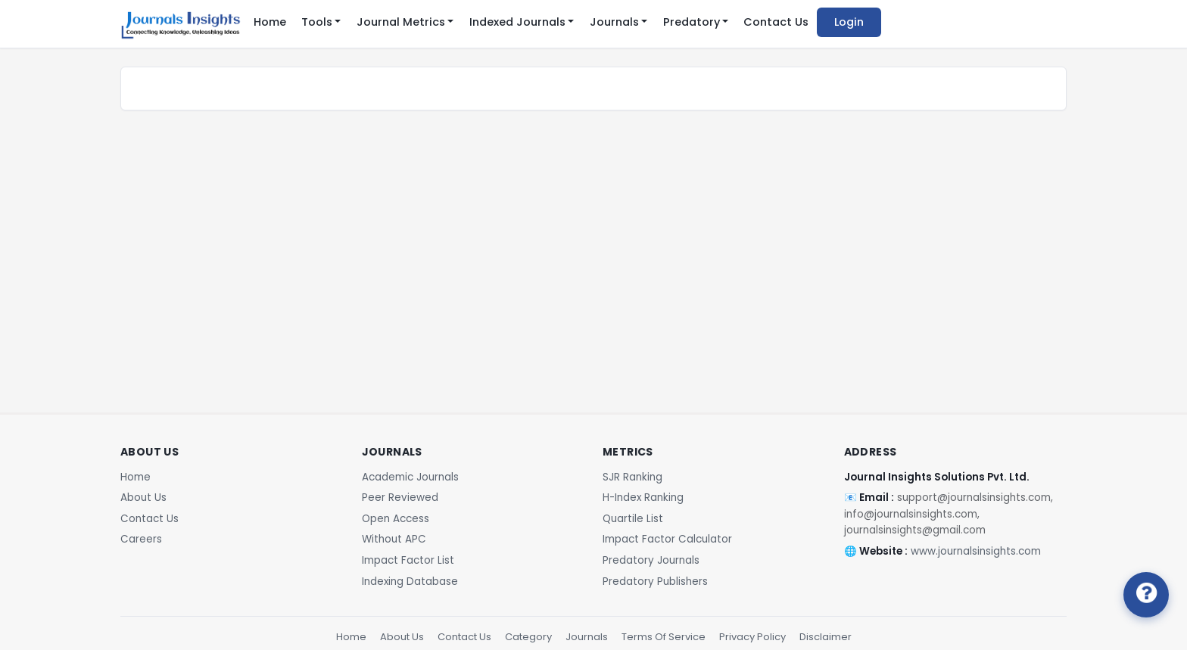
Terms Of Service (664, 637)
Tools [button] (316, 22)
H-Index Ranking (643, 497)
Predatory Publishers (655, 581)
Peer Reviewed (400, 497)
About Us (143, 497)
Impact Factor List (408, 560)
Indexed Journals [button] (517, 22)
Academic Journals (410, 477)
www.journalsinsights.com (976, 551)
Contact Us (775, 22)
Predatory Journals (651, 560)
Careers (141, 539)
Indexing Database (410, 581)
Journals (586, 637)
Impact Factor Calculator (667, 539)
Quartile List (633, 519)
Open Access (395, 519)
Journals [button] (614, 22)
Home (270, 22)
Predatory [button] (691, 22)
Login (849, 22)
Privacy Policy (752, 637)
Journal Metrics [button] (401, 22)
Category (528, 637)
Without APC (394, 539)
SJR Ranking (632, 477)
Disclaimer (825, 637)
